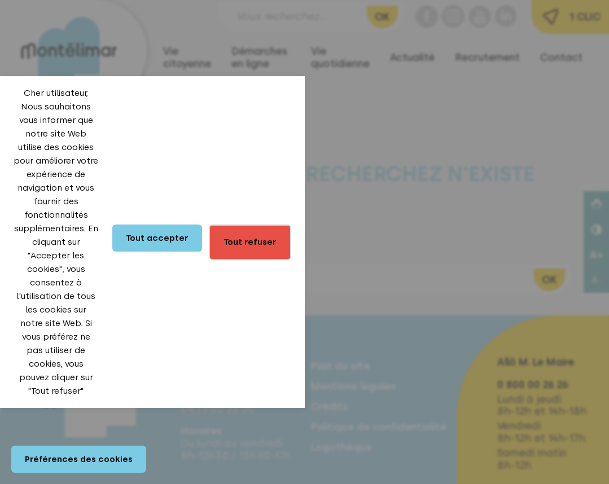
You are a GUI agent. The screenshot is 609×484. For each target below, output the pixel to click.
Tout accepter (157, 238)
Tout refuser (250, 242)
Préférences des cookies (79, 459)
